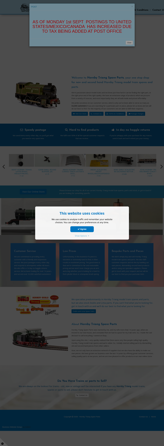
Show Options (82, 236)
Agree (82, 229)
